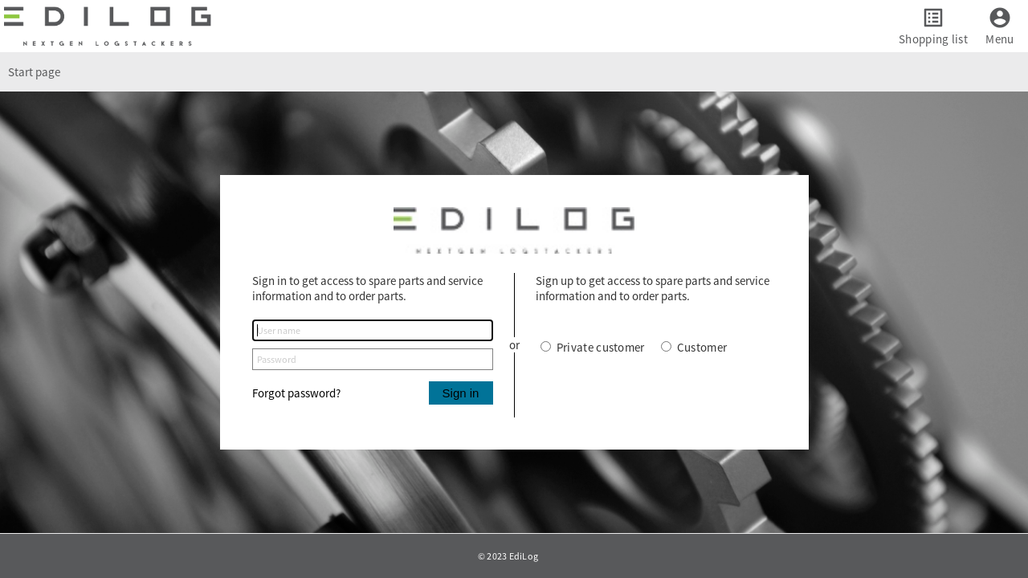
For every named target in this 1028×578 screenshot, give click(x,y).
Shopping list (933, 39)
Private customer (592, 347)
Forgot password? (296, 393)
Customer (694, 347)
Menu (999, 39)
